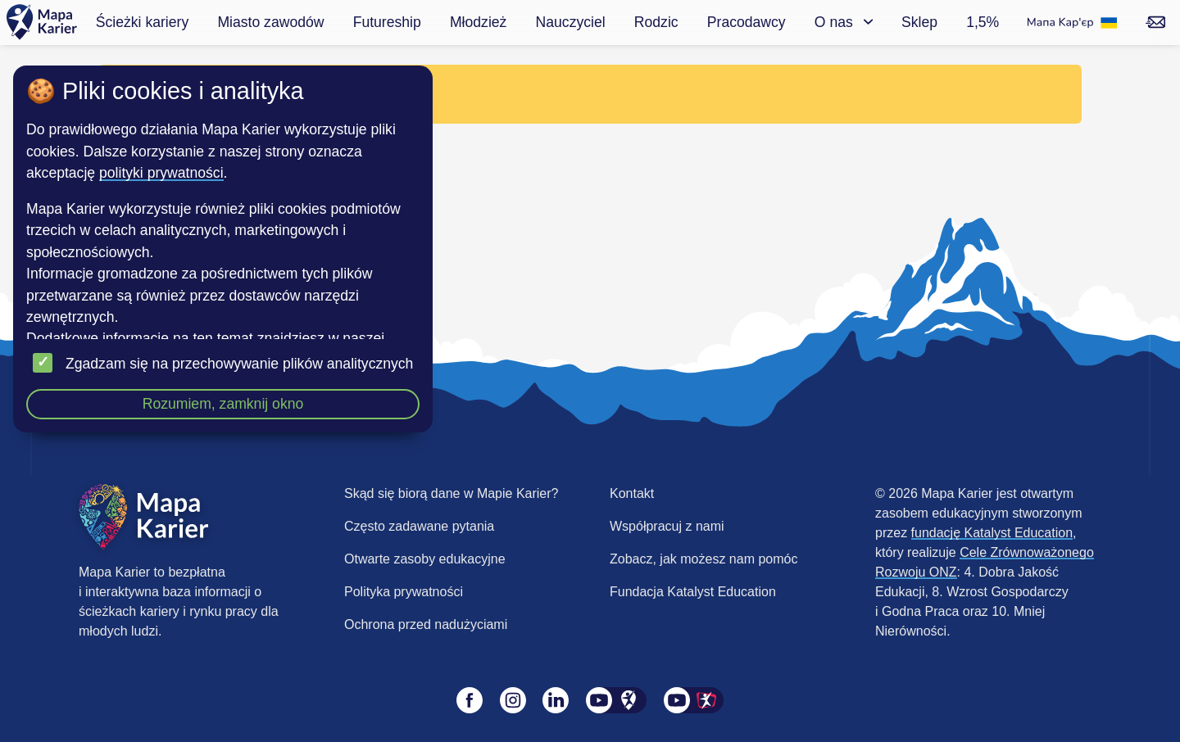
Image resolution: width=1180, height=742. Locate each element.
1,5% (982, 22)
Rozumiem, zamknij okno (223, 404)
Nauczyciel (571, 22)
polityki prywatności (161, 173)
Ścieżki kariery (142, 22)
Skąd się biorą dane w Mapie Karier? (451, 493)
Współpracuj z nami (667, 526)
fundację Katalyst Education (992, 533)
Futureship (387, 22)
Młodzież (478, 22)
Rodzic (656, 22)
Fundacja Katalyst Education (693, 592)
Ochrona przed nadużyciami (425, 624)
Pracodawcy (746, 22)
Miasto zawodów (270, 22)
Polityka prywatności (403, 592)
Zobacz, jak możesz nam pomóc (703, 559)
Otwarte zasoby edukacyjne (425, 559)
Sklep (919, 22)
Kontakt (632, 493)
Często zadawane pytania (419, 526)
